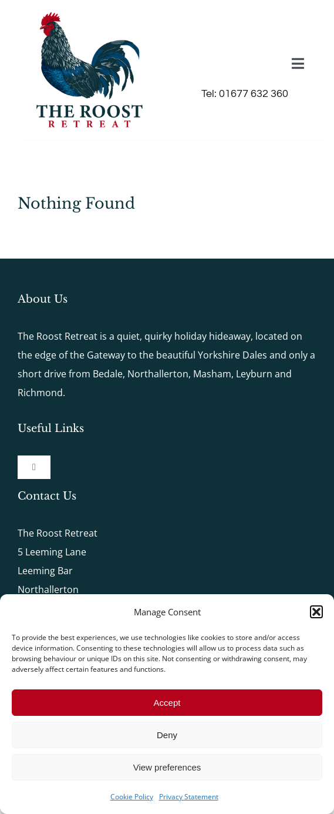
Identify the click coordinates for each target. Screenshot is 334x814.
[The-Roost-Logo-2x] (89, 13)
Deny (167, 735)
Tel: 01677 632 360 (244, 93)
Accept (167, 703)
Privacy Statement (188, 797)
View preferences (167, 767)
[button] (316, 612)
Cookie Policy (131, 797)
